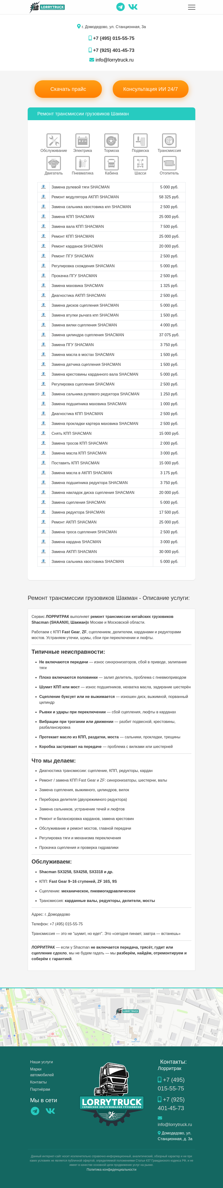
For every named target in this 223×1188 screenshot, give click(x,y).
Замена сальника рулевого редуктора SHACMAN (95, 394)
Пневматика (82, 165)
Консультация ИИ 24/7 (150, 89)
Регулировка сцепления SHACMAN (83, 384)
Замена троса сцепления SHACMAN (84, 532)
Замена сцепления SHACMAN (78, 502)
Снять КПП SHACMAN (72, 433)
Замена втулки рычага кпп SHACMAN (85, 315)
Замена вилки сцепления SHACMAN (84, 325)
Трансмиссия (169, 143)
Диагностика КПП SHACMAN (77, 414)
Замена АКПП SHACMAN (74, 552)
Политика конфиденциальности (112, 1169)
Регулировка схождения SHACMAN (83, 266)
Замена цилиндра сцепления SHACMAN (88, 335)
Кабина (111, 165)
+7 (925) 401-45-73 (111, 50)
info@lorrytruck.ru (111, 59)
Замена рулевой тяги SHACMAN (81, 187)
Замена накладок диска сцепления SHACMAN (93, 493)
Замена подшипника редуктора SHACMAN (90, 483)
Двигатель (54, 165)
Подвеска (140, 143)
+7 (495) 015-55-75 (111, 38)
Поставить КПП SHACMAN (75, 463)
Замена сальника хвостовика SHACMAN (88, 562)
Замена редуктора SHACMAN (78, 512)
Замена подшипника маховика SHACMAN (89, 404)
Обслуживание (53, 143)
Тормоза (111, 143)
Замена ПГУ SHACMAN (73, 345)
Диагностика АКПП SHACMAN (79, 295)
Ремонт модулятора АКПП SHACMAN (85, 197)
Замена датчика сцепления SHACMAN (86, 364)
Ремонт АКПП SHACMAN (74, 522)
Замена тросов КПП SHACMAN (80, 443)
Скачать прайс (68, 89)
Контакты (38, 1082)
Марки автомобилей (42, 1072)
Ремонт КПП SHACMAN (73, 236)
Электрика (82, 143)
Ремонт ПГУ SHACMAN (72, 256)
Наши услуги (41, 1062)
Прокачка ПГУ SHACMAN (74, 276)
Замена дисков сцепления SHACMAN (85, 305)
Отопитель (169, 165)
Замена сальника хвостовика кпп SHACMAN (91, 207)
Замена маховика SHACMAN (77, 286)
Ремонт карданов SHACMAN (77, 246)
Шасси (140, 165)
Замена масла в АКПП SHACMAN (82, 473)
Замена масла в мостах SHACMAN (83, 355)
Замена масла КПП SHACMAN (79, 453)
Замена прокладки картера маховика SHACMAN (95, 424)
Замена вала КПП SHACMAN (78, 226)
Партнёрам (40, 1089)
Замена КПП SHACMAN (73, 217)
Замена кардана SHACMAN (76, 542)
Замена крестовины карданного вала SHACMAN (95, 374)
